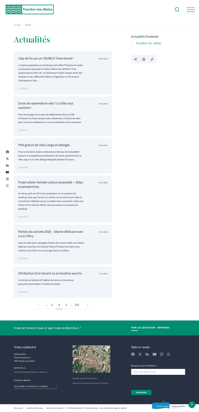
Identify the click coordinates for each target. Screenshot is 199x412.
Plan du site (18, 408)
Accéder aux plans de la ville (85, 378)
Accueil (17, 25)
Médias (28, 25)
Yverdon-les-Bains (148, 43)
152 (77, 305)
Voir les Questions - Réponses (150, 327)
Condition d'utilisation (34, 408)
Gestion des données (54, 408)
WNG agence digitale (118, 408)
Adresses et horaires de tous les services (90, 383)
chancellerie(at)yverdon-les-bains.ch (30, 372)
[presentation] (151, 382)
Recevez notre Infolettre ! (144, 365)
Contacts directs (22, 380)
